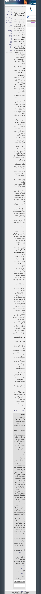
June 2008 (11, 41)
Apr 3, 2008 (22, 541)
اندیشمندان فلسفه (10, 30)
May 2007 (11, 46)
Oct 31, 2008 (22, 568)
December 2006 (10, 49)
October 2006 (10, 50)
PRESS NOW (25, 591)
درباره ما (19, 591)
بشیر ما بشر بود (23, 409)
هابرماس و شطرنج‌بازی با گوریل (9, 26)
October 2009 (10, 36)
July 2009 (11, 38)
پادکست (12, 0)
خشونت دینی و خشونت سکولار (9, 20)
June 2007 (11, 45)
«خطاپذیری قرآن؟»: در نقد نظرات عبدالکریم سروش (19, 410)
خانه (26, 591)
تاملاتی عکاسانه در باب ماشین (9, 18)
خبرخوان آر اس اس (15, 0)
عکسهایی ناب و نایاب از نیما (9, 11)
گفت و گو (11, 31)
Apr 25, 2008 (23, 565)
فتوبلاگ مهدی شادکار (10, 15)
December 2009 (10, 35)
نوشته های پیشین (19, 0)
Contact (22, 591)
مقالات (20, 6)
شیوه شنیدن (17, 591)
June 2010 (11, 33)
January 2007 (10, 48)
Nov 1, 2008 (22, 573)
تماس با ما (15, 591)
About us (21, 591)
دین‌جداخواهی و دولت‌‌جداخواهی (9, 22)
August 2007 (10, 44)
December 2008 (10, 39)
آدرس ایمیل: (24, 581)
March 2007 (11, 47)
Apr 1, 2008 (22, 470)
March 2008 (11, 42)
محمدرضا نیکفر (23, 6)
